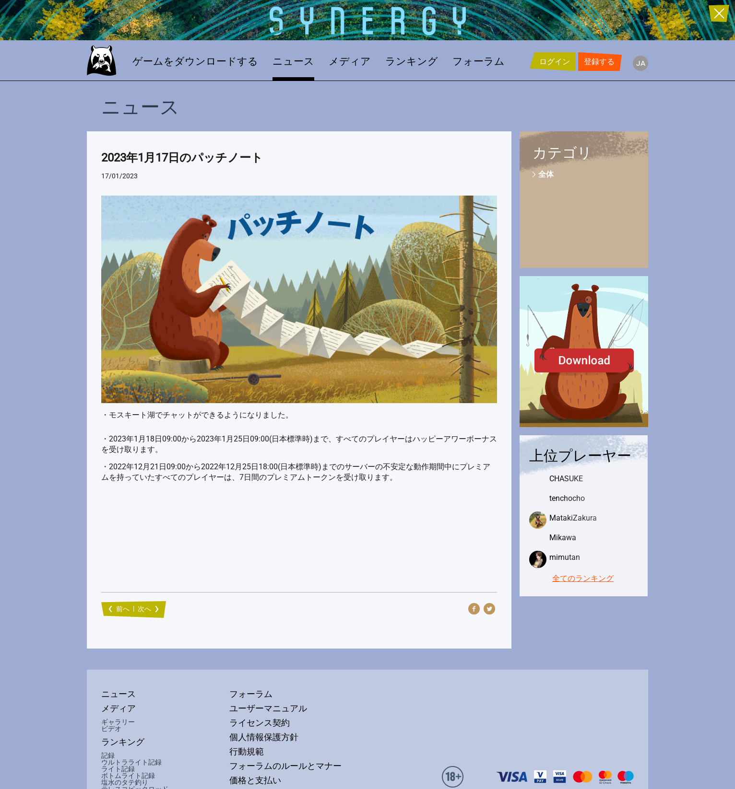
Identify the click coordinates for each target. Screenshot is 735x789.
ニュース (293, 61)
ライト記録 (118, 769)
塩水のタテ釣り (124, 782)
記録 (108, 755)
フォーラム (478, 61)
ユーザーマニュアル (268, 708)
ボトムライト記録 (128, 775)
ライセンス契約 (259, 723)
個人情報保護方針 (263, 737)
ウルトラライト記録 (131, 762)
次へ (144, 609)
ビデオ (111, 728)
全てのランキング (583, 578)
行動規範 (246, 751)
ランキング (411, 61)
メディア (350, 61)
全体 (546, 174)
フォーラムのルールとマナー (285, 766)
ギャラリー (118, 722)
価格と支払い (255, 780)
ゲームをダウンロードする (195, 61)
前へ (123, 609)
